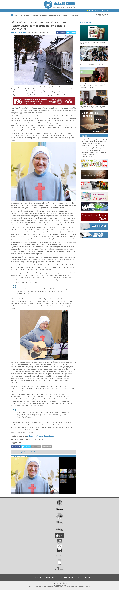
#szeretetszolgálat (18, 452)
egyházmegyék (100, 139)
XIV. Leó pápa (26, 15)
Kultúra (75, 15)
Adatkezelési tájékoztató (70, 588)
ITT (26, 433)
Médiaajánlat (53, 588)
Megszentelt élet (55, 15)
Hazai (17, 15)
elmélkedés (88, 148)
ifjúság (97, 141)
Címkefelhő (85, 136)
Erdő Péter (98, 143)
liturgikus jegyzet (87, 145)
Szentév (96, 152)
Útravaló (103, 141)
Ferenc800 (85, 141)
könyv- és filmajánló (88, 139)
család (92, 141)
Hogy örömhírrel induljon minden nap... (92, 115)
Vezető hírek (86, 23)
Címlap (31, 577)
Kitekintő (43, 15)
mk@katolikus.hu (73, 586)
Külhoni (35, 15)
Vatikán (91, 152)
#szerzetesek (30, 452)
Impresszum (46, 588)
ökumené (96, 148)
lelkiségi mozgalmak (88, 143)
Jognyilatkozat (60, 588)
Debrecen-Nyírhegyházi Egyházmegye (41, 436)
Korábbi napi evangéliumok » (99, 131)
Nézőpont (66, 15)
